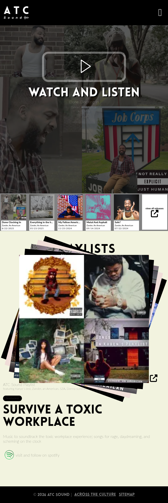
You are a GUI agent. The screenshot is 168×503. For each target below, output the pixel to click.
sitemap (127, 495)
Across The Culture (95, 495)
